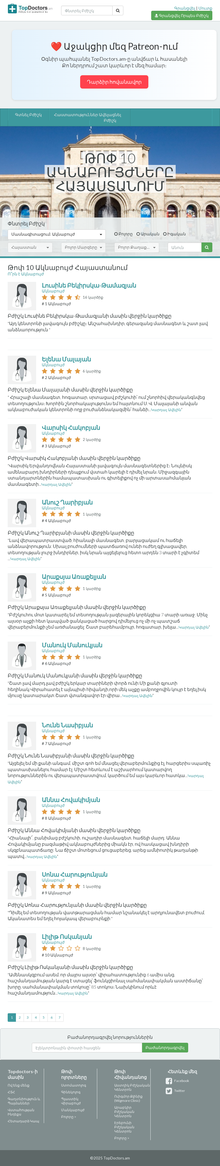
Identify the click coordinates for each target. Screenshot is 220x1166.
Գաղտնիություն (22, 1099)
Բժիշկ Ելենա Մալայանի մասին (49, 389)
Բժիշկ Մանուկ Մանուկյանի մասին (53, 675)
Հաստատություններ (69, 114)
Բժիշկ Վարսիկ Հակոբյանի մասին (52, 458)
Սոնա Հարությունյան (75, 874)
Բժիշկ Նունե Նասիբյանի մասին (49, 755)
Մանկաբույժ (72, 1110)
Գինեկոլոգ (70, 1092)
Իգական (176, 233)
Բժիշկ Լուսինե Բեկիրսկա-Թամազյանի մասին (68, 316)
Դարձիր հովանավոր (114, 82)
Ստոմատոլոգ (73, 1085)
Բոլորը (126, 233)
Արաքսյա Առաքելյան (74, 576)
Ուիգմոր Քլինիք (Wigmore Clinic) (128, 1098)
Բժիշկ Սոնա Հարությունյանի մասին (55, 905)
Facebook (178, 1081)
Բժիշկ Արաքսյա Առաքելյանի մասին (55, 607)
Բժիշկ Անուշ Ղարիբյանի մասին (49, 532)
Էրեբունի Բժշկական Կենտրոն (124, 1127)
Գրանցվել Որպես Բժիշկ (182, 15)
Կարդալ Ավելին (166, 409)
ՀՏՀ (11, 1092)
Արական (150, 233)
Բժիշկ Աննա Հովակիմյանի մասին (52, 830)
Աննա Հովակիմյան (71, 799)
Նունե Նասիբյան (68, 725)
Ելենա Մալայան (67, 359)
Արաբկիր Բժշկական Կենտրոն (124, 1111)
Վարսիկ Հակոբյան (71, 427)
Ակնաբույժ (53, 290)
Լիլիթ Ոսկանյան (67, 936)
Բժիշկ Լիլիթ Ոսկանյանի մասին (49, 967)
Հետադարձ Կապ (23, 1121)
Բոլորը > (68, 1117)
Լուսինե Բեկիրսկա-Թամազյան (89, 285)
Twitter (176, 1090)
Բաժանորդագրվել (165, 1047)
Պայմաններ (19, 1103)
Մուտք (205, 8)
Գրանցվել (184, 8)
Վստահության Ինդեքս (21, 1112)
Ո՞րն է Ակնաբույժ (26, 273)
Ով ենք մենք (19, 1085)
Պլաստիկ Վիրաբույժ (71, 1101)
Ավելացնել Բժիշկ (110, 117)
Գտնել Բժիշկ (28, 114)
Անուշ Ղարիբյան (68, 502)
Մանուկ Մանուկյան (72, 644)
